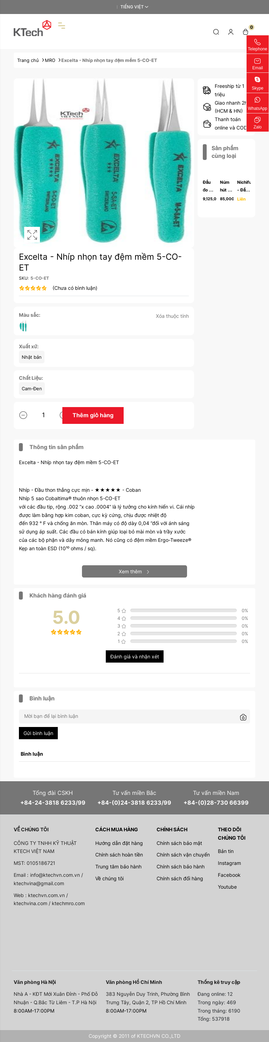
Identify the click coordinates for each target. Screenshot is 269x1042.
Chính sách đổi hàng (180, 878)
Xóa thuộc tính (172, 316)
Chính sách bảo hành (181, 866)
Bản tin (226, 851)
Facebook (229, 875)
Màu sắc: (29, 315)
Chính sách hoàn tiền (119, 855)
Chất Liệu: (31, 378)
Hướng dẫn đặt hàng (119, 843)
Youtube (227, 887)
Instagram (229, 863)
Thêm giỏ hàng (93, 415)
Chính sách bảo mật (179, 843)
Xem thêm (134, 571)
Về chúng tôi (109, 878)
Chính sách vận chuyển (183, 855)
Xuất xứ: (29, 346)
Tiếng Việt (132, 6)
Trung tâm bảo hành (118, 866)
